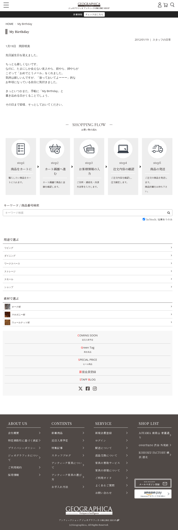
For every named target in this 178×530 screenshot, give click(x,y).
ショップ (8, 287)
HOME (9, 24)
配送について (103, 448)
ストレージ (10, 271)
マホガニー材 (17, 314)
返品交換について (106, 455)
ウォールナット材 (20, 322)
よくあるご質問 (105, 485)
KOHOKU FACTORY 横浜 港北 (154, 455)
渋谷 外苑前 (154, 445)
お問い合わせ (103, 493)
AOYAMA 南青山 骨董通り (154, 435)
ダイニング (10, 255)
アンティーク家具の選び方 (67, 477)
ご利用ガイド (103, 478)
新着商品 (57, 433)
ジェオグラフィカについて (23, 457)
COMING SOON (87, 337)
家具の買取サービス (107, 463)
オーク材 (15, 306)
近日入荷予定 (60, 440)
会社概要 (13, 433)
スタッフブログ (61, 455)
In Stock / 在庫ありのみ (159, 219)
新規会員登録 (87, 372)
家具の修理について (107, 470)
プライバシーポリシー (22, 448)
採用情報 (13, 475)
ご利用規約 (15, 467)
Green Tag (87, 350)
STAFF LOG (87, 379)
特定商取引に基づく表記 (23, 440)
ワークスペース (12, 263)
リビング (8, 247)
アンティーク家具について (67, 465)
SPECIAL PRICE (87, 362)
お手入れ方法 (60, 487)
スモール (8, 279)
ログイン (100, 440)
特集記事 (57, 448)
